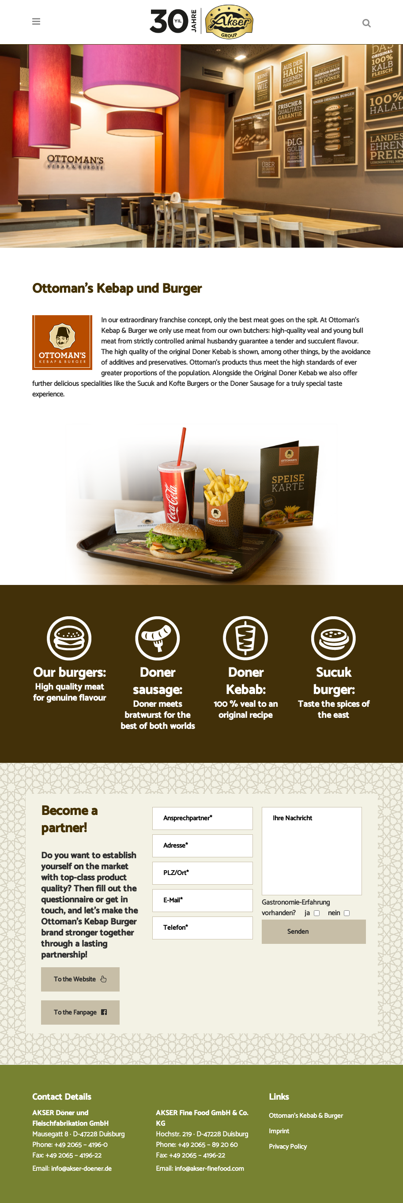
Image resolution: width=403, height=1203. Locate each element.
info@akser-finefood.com (209, 1168)
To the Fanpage (80, 1012)
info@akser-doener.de (81, 1168)
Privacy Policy (288, 1146)
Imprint (279, 1131)
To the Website (80, 979)
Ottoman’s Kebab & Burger (306, 1115)
